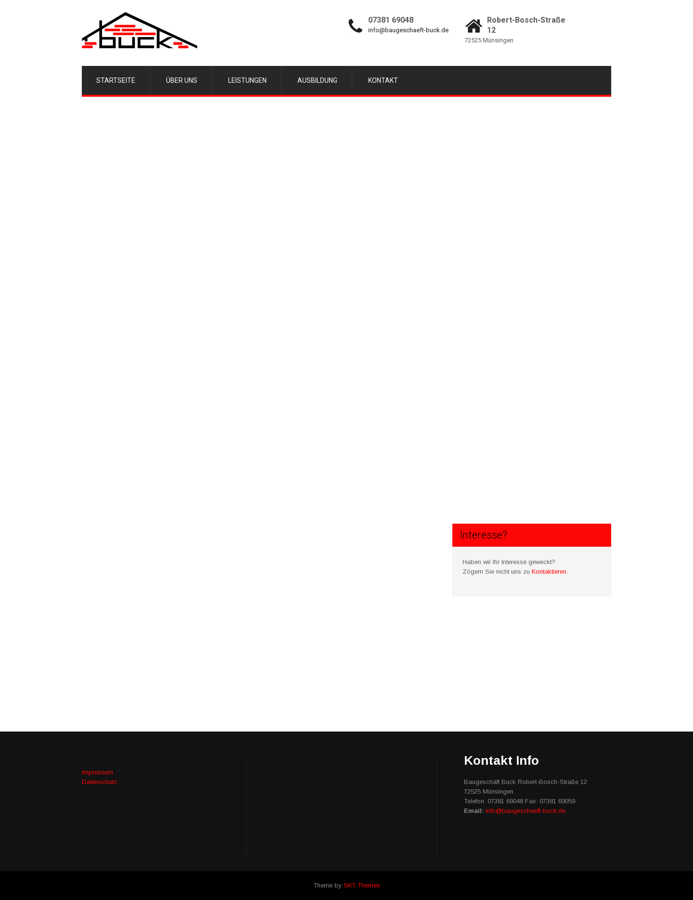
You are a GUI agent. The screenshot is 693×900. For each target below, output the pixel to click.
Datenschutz (99, 781)
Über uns (181, 80)
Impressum (97, 772)
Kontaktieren (549, 571)
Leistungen (247, 80)
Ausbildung (317, 80)
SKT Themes (362, 885)
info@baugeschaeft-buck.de (408, 30)
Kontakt (383, 80)
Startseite (115, 80)
